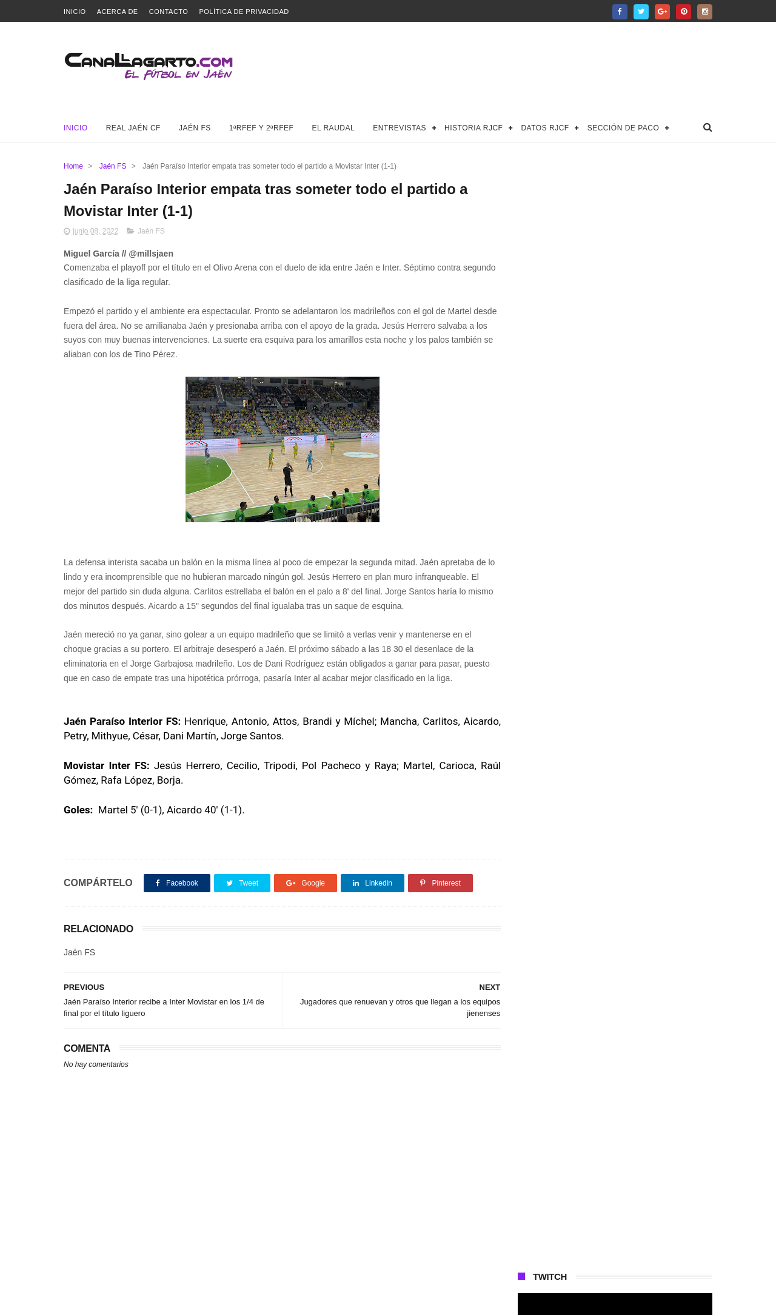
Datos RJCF (545, 128)
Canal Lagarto (275, 1299)
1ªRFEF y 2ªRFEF (261, 128)
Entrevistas (399, 128)
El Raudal (333, 128)
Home (73, 166)
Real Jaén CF (133, 128)
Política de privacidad (244, 11)
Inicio (75, 11)
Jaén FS (195, 128)
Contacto (169, 11)
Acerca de (117, 11)
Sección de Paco (623, 128)
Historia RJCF (473, 128)
